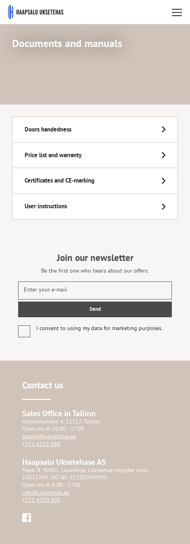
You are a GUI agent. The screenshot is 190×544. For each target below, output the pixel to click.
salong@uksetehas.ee (49, 437)
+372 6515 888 (41, 444)
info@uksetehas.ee (45, 493)
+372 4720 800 (41, 500)
